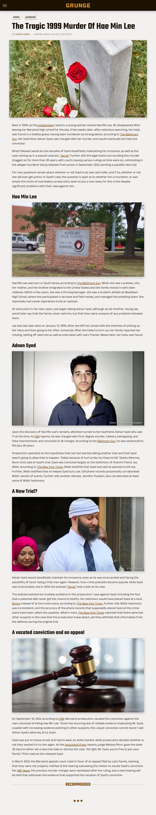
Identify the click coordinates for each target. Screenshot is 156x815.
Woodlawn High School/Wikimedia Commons (122, 274)
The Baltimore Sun (89, 283)
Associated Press (75, 744)
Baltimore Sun (106, 441)
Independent (45, 125)
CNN (37, 436)
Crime (16, 17)
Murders (30, 17)
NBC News (23, 770)
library (16, 603)
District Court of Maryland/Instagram (126, 423)
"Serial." (64, 155)
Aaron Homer (22, 34)
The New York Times (50, 467)
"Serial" (71, 586)
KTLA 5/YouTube (134, 569)
